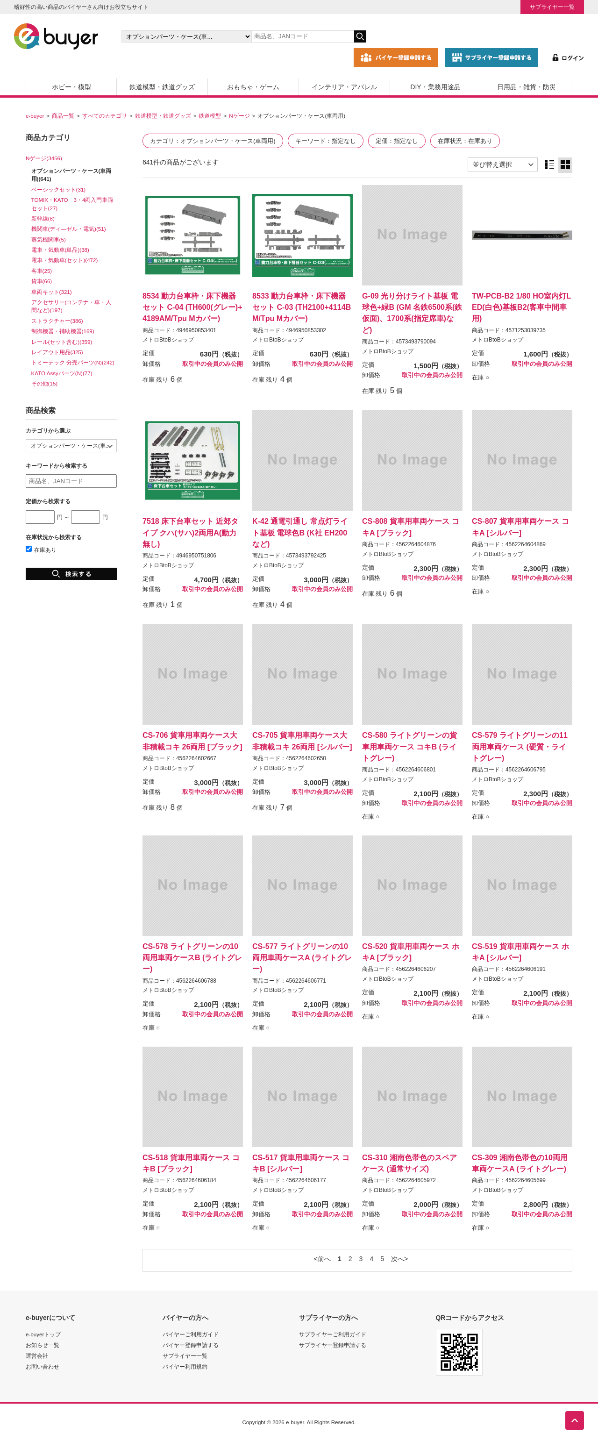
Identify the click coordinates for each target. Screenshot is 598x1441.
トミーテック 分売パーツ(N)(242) (72, 362)
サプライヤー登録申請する (332, 1345)
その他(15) (44, 383)
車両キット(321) (51, 292)
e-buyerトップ (43, 1334)
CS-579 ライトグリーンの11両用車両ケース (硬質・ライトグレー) (520, 746)
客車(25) (41, 271)
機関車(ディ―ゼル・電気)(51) (68, 229)
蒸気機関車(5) (48, 239)
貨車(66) (41, 281)
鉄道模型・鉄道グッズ (162, 87)
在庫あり (41, 550)
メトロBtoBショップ (168, 339)
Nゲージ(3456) (44, 158)
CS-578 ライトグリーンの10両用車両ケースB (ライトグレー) (192, 957)
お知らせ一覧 (42, 1345)
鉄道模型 (210, 116)
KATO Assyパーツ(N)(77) (62, 373)
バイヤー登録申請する (191, 1345)
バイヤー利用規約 (185, 1366)
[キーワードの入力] (302, 36)
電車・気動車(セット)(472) (64, 260)
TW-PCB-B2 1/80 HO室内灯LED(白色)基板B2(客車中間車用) (521, 307)
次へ (397, 1259)
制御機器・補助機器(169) (62, 331)
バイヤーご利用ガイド (191, 1334)
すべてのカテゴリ (104, 116)
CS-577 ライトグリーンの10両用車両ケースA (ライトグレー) (302, 957)
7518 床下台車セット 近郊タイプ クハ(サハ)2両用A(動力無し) (190, 532)
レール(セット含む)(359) (62, 342)
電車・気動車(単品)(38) (60, 250)
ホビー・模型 (71, 87)
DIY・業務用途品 (435, 87)
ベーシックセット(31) (58, 189)
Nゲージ (239, 116)
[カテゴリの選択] (186, 36)
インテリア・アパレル (344, 87)
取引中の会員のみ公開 (212, 364)
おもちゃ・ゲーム (253, 87)
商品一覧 (63, 116)
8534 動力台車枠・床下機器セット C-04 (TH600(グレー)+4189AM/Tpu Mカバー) (192, 307)
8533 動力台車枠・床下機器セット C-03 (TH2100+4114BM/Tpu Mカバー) (301, 307)
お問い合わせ (42, 1366)
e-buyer (35, 116)
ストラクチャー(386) (57, 321)
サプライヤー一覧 (552, 7)
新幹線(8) (43, 218)
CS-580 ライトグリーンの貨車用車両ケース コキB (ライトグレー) (409, 746)
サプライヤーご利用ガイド (332, 1334)
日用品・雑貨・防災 (526, 87)
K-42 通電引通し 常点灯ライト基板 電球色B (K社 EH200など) (300, 532)
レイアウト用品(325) (57, 352)
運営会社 (37, 1356)
